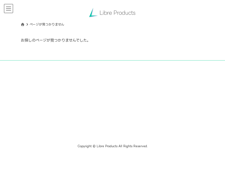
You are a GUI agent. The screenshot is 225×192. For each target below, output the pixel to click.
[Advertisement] (65, 105)
